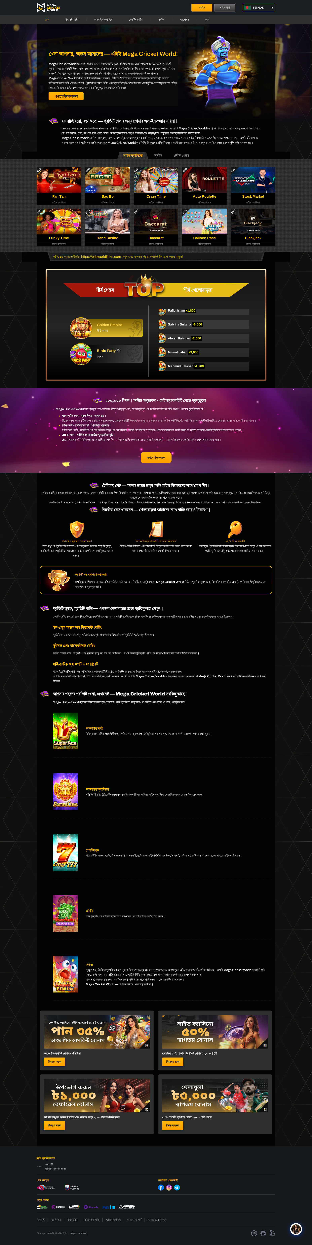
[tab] (132, 155)
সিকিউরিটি (73, 1220)
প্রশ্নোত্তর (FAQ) (157, 1220)
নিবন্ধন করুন (54, 1062)
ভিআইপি (41, 1220)
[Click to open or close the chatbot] (296, 1232)
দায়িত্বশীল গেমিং (91, 1220)
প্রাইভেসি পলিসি (113, 1220)
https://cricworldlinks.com (106, 257)
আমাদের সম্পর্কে (134, 1220)
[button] (258, 7)
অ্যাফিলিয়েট (56, 1220)
